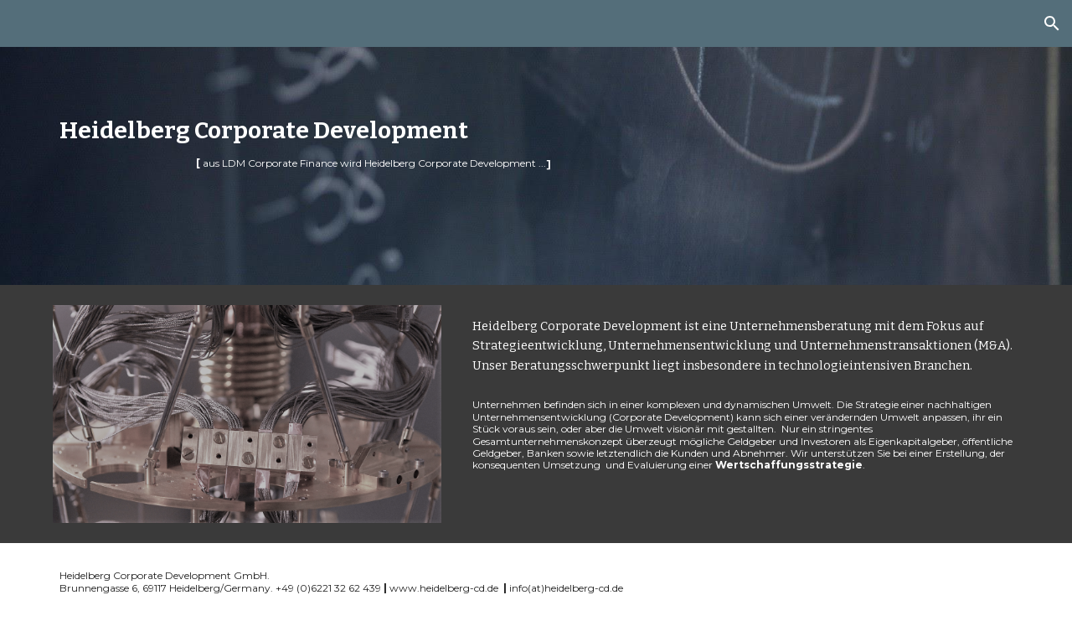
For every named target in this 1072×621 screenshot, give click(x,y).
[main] (412, 142)
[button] (1052, 23)
